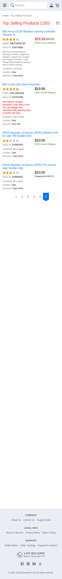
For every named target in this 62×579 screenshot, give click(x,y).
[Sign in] (51, 5)
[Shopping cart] (57, 5)
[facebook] (22, 564)
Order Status (11, 545)
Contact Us (29, 520)
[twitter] (28, 564)
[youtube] (34, 564)
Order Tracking (28, 545)
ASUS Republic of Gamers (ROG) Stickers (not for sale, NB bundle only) (30, 134)
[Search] (12, 5)
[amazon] (40, 564)
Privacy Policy (32, 532)
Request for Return (47, 545)
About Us (16, 520)
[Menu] (5, 5)
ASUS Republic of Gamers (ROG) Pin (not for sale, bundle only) (29, 166)
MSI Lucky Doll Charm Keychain (21, 84)
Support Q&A (44, 520)
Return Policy (49, 532)
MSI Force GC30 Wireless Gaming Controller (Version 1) (28, 33)
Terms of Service (14, 532)
